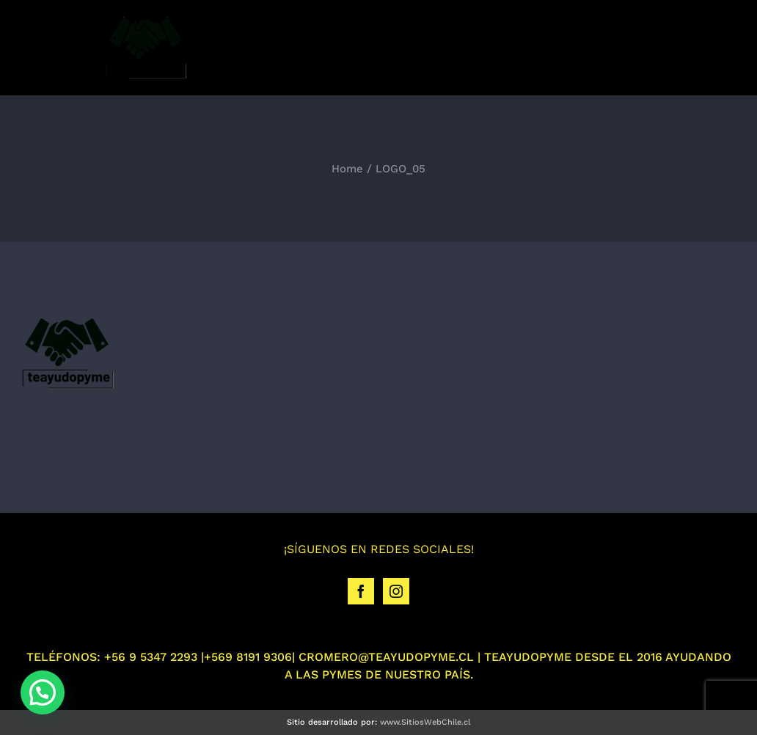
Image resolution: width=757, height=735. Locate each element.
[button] (43, 692)
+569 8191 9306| (249, 657)
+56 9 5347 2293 (150, 657)
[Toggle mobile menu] (727, 46)
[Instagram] (396, 591)
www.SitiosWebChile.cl (425, 722)
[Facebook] (361, 591)
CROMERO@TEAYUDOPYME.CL (386, 657)
